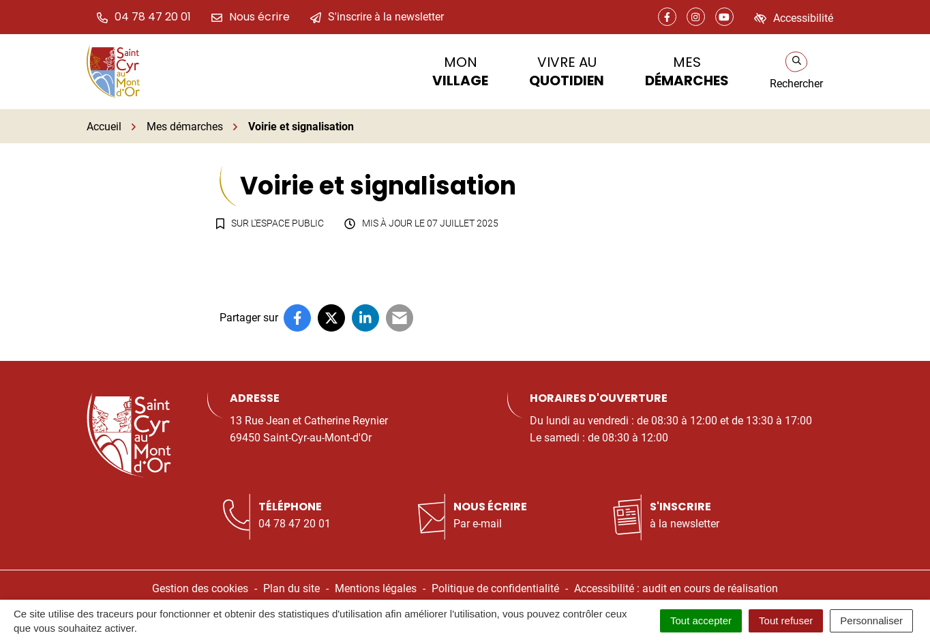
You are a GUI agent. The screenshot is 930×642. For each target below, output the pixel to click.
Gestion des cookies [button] (200, 588)
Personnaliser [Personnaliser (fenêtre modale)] (871, 620)
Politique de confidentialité (495, 588)
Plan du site (291, 588)
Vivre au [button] (566, 71)
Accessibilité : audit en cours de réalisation (676, 588)
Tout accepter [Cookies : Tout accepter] (701, 620)
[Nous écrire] (250, 17)
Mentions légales (376, 588)
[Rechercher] (796, 72)
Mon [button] (460, 71)
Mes (687, 71)
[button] (144, 17)
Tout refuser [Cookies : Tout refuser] (786, 620)
